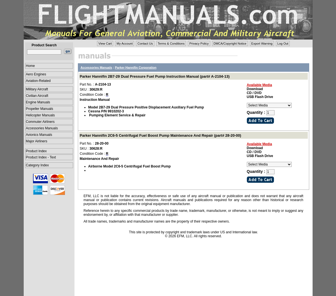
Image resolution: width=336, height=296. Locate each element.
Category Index (37, 165)
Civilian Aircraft (37, 96)
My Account (125, 43)
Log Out (282, 43)
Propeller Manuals (39, 109)
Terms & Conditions (171, 43)
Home (30, 66)
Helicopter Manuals (40, 115)
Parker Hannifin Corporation (135, 67)
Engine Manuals (38, 102)
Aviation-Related (38, 81)
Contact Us (145, 43)
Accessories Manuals (42, 128)
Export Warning (262, 43)
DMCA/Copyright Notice (230, 43)
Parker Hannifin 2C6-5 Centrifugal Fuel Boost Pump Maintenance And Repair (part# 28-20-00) (160, 135)
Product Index (36, 151)
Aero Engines (36, 74)
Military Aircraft (37, 89)
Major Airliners (36, 141)
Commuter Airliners (40, 122)
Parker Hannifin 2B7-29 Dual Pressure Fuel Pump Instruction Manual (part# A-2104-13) (155, 76)
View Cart (105, 43)
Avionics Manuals (39, 135)
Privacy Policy (198, 43)
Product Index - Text (41, 157)
